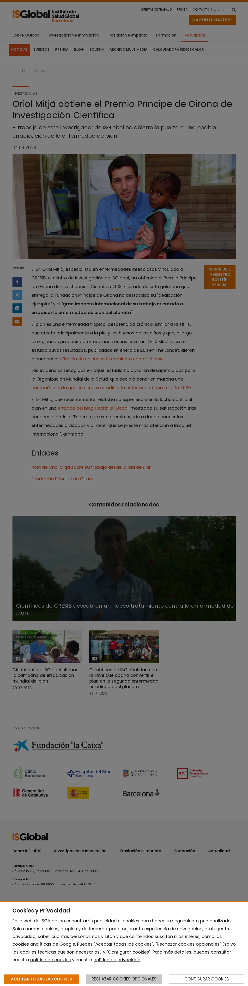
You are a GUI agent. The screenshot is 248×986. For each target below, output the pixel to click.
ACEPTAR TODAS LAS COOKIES (41, 979)
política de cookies (50, 960)
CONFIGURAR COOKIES (206, 979)
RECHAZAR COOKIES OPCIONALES (123, 979)
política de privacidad (116, 960)
